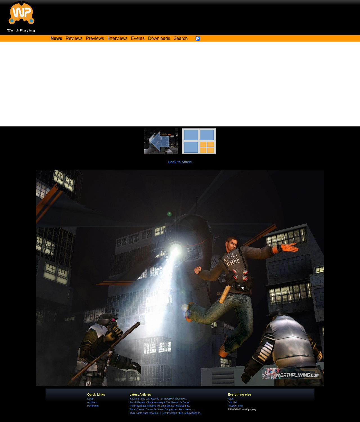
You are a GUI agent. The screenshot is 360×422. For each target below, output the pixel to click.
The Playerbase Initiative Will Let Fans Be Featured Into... (160, 405)
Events (138, 38)
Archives (91, 402)
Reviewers (92, 405)
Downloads (159, 38)
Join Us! (232, 402)
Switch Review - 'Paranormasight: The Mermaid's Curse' (159, 402)
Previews (95, 38)
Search (181, 38)
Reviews (74, 38)
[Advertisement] (180, 84)
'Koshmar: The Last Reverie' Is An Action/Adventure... (157, 398)
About (231, 398)
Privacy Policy (235, 405)
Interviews (117, 38)
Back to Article (180, 162)
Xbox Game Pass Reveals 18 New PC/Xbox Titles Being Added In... (165, 413)
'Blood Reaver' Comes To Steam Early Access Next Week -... (161, 409)
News (90, 398)
